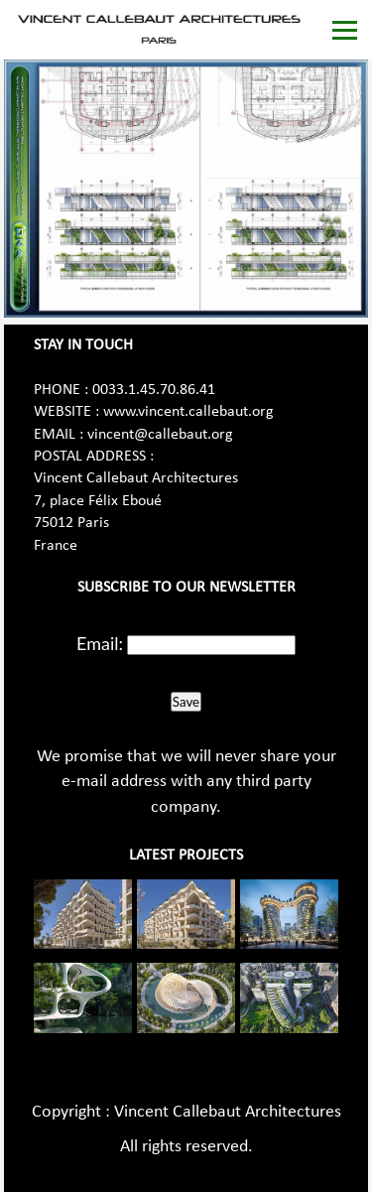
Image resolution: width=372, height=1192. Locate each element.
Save (186, 702)
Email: (99, 643)
